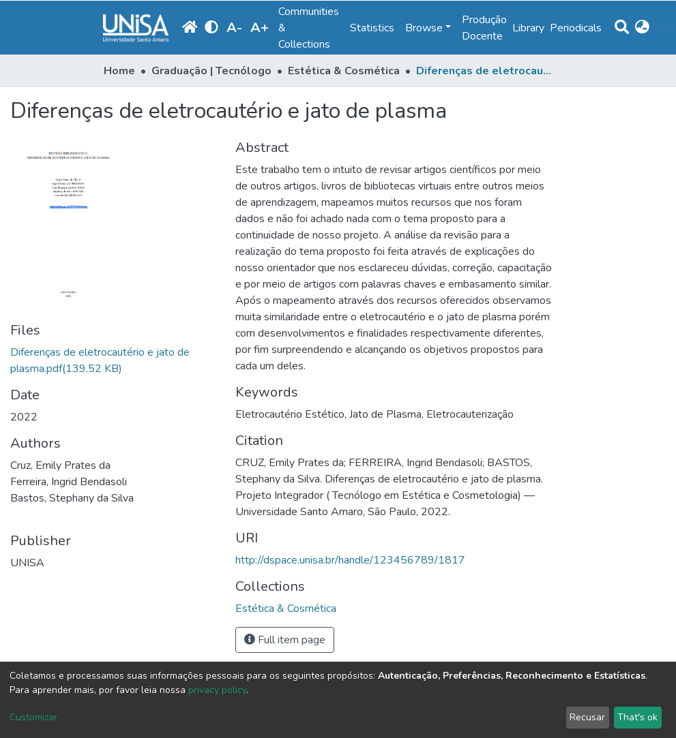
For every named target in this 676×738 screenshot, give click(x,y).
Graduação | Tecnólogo (211, 70)
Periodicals (576, 27)
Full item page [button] (284, 639)
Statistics (372, 27)
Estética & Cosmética (344, 70)
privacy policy (217, 689)
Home (119, 70)
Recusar (587, 717)
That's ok (637, 717)
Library (528, 27)
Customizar (33, 717)
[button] (643, 28)
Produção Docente (484, 28)
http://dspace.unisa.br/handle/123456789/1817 (350, 560)
